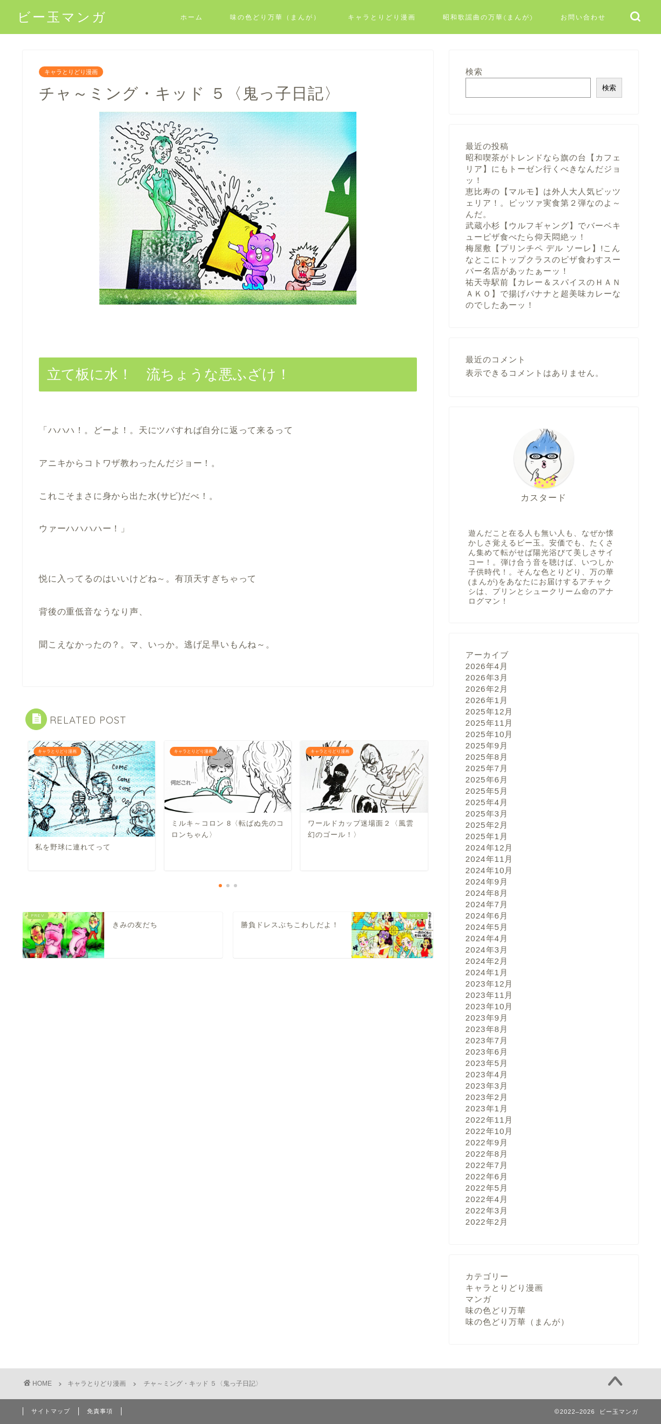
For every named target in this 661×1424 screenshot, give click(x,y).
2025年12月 (490, 711)
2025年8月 (487, 756)
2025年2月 (487, 824)
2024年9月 (487, 881)
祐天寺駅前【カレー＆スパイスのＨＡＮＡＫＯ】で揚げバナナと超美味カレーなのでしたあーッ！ (543, 293)
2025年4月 (487, 802)
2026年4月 (487, 666)
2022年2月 (487, 1221)
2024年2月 (487, 961)
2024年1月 (487, 972)
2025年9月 (487, 745)
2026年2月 (487, 688)
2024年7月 (487, 904)
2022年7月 (487, 1165)
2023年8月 (487, 1029)
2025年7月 (487, 768)
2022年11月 (490, 1119)
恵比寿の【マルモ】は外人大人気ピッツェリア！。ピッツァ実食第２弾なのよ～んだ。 (543, 203)
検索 (474, 71)
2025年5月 (487, 790)
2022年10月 (490, 1131)
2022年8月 (487, 1153)
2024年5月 (487, 927)
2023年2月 (487, 1097)
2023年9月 (487, 1017)
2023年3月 (487, 1085)
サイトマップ (50, 1411)
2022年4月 (487, 1199)
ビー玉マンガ (62, 17)
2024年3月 (487, 949)
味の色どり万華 (496, 1310)
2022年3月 (487, 1210)
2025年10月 (490, 734)
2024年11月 (490, 858)
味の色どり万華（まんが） (275, 17)
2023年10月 (490, 1006)
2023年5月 (487, 1063)
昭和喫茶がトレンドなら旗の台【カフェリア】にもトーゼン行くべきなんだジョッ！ (543, 169)
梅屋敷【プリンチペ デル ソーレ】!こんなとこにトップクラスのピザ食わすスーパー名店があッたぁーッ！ (543, 259)
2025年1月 (487, 836)
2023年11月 (490, 995)
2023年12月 (490, 983)
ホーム (191, 17)
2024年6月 (487, 915)
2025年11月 (490, 722)
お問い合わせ (583, 17)
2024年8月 (487, 892)
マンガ (478, 1299)
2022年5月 (487, 1187)
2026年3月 (487, 677)
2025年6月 (487, 779)
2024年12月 (490, 847)
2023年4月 (487, 1074)
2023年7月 (487, 1040)
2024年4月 (487, 938)
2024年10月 (490, 870)
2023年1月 (487, 1108)
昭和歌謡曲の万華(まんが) (488, 17)
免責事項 (100, 1411)
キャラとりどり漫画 (382, 17)
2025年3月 (487, 813)
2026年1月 (487, 700)
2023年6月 (487, 1051)
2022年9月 (487, 1142)
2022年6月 (487, 1176)
